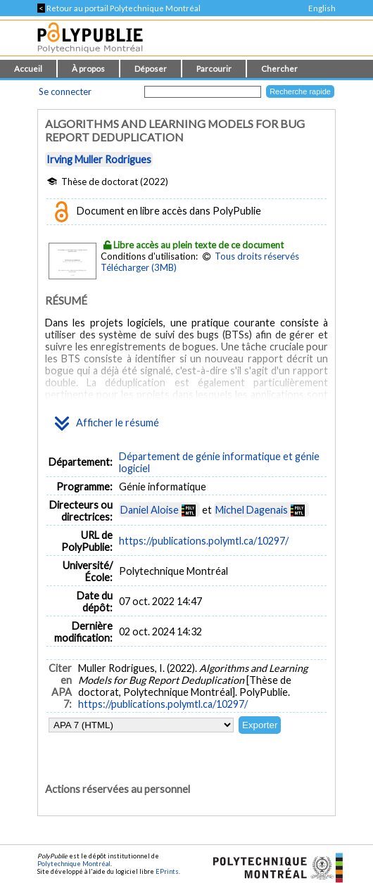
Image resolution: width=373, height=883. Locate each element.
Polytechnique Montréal (73, 864)
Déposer (150, 68)
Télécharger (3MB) (139, 267)
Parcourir (214, 68)
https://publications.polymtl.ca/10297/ (204, 541)
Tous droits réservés (257, 256)
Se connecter (65, 91)
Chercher (279, 68)
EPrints (167, 871)
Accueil (28, 68)
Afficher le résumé (107, 424)
